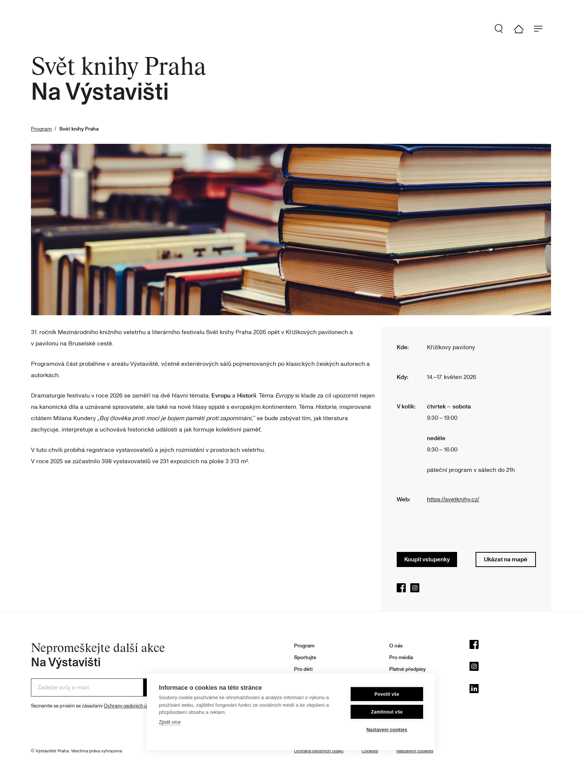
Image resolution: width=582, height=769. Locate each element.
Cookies (370, 751)
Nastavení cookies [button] (414, 751)
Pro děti (303, 669)
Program (41, 129)
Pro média (401, 657)
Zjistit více (170, 722)
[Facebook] (510, 646)
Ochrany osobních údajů (130, 706)
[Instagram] (510, 668)
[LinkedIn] (510, 690)
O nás (396, 645)
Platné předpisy (407, 669)
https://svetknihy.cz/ (453, 499)
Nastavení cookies (386, 729)
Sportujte (305, 657)
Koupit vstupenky (427, 559)
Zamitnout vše (387, 712)
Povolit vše (386, 694)
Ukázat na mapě (505, 559)
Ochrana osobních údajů (318, 751)
